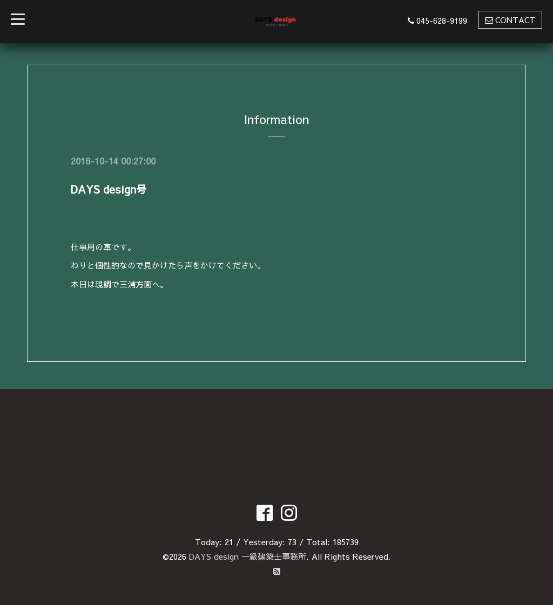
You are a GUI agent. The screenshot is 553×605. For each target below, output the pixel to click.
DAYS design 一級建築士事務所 (247, 556)
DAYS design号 (109, 189)
